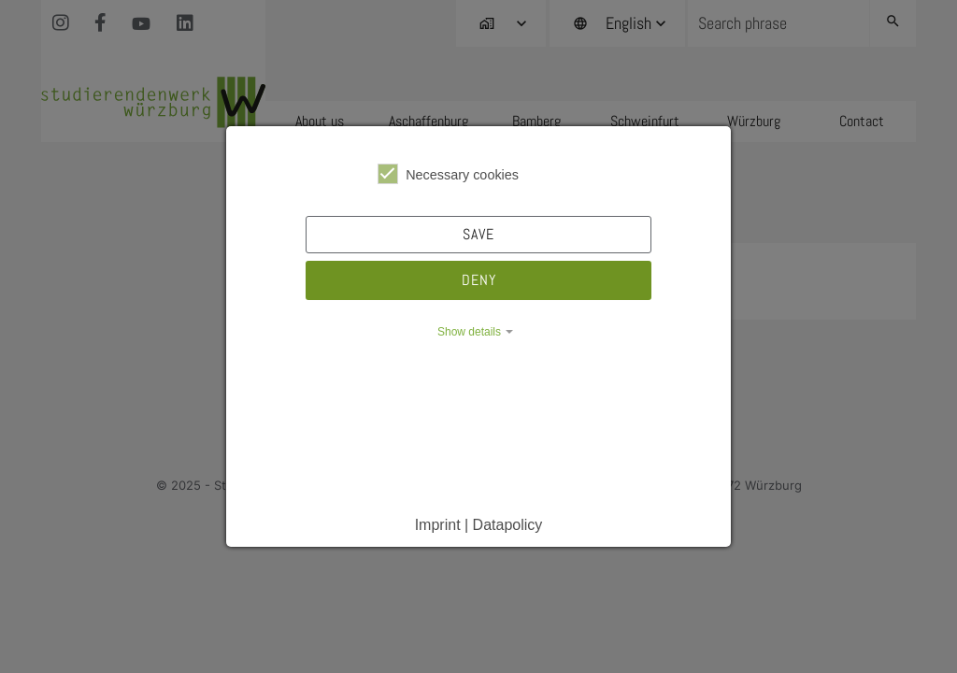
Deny (479, 280)
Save (478, 234)
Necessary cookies (448, 174)
